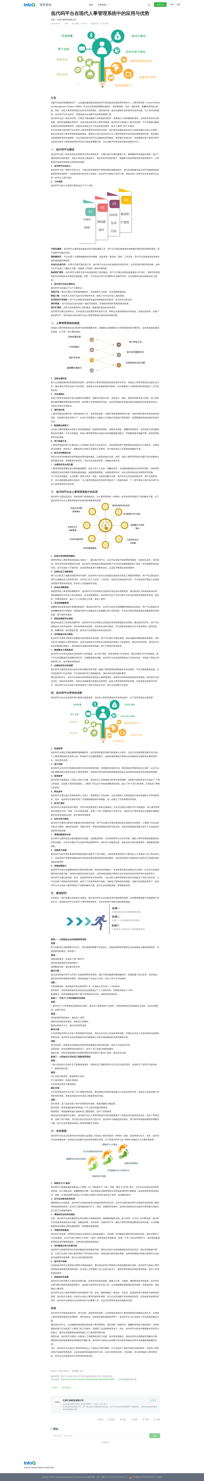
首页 (91, 5)
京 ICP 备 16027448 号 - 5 (118, 1477)
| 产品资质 (158, 1477)
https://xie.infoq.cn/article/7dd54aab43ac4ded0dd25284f (88, 1379)
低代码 (54, 1387)
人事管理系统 (66, 1387)
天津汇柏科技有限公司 (66, 20)
